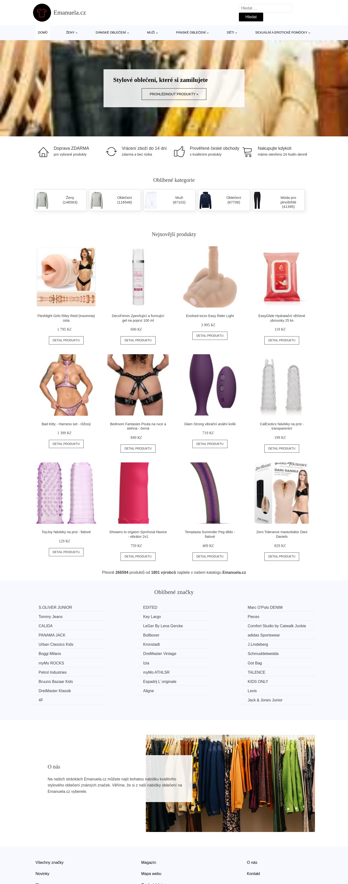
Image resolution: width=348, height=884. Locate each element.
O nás (252, 833)
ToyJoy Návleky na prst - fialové (66, 532)
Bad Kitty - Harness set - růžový (66, 424)
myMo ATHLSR (197, 653)
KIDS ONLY (194, 662)
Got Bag (46, 653)
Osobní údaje (152, 856)
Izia (259, 644)
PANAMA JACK (125, 626)
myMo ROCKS (196, 644)
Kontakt (253, 845)
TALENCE (265, 653)
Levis (116, 671)
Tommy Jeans (268, 607)
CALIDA (191, 616)
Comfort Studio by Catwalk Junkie (68, 626)
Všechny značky (49, 833)
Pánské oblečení (191, 32)
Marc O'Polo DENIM (201, 607)
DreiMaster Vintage (55, 644)
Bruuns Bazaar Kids (56, 662)
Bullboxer (192, 626)
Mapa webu (151, 845)
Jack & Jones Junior (273, 671)
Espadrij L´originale (128, 662)
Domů (43, 32)
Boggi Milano (267, 635)
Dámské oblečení (111, 32)
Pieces (117, 616)
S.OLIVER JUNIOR (56, 607)
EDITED (119, 607)
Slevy (40, 856)
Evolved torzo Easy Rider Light (210, 316)
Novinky (42, 845)
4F (186, 671)
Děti (230, 32)
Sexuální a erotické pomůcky (281, 32)
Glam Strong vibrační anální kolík (210, 424)
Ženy (70, 32)
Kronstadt (120, 635)
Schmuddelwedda (127, 644)
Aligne (44, 671)
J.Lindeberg (194, 635)
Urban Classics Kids (56, 635)
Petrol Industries (126, 653)
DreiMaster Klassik (272, 662)
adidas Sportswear (272, 626)
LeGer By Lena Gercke (276, 616)
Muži (151, 32)
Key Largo (48, 616)
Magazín (148, 833)
